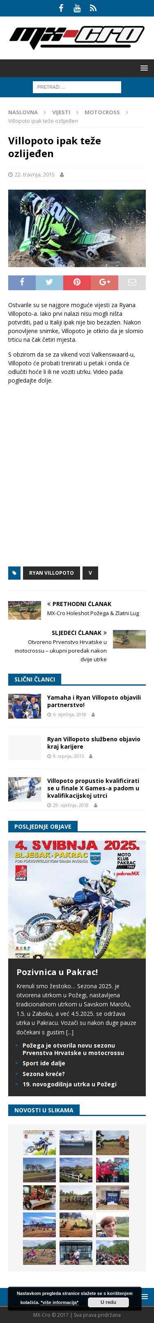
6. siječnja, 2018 (69, 714)
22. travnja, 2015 (35, 174)
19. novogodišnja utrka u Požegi (70, 1084)
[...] (70, 1032)
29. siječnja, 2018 (71, 805)
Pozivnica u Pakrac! (57, 972)
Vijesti (61, 112)
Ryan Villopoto (51, 572)
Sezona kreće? (44, 1074)
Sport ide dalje (44, 1063)
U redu (108, 1302)
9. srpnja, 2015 (68, 756)
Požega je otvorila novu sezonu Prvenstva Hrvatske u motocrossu (73, 1049)
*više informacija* (59, 1302)
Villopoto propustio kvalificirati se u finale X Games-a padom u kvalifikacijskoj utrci (93, 788)
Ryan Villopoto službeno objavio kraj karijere (93, 742)
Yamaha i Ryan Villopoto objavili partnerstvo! (94, 701)
